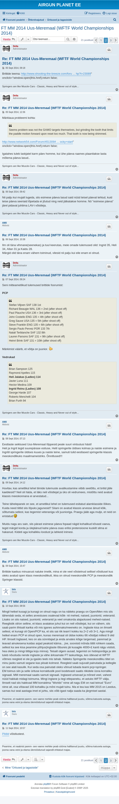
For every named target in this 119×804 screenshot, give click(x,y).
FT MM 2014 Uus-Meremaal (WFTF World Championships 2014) (57, 30)
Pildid (5, 733)
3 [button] (111, 40)
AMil (4, 223)
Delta (15, 46)
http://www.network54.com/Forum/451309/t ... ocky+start (37, 141)
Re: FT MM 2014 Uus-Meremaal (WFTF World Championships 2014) (55, 61)
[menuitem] (20, 13)
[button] (96, 40)
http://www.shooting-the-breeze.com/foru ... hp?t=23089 (56, 73)
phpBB (46, 784)
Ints (14, 589)
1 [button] (101, 40)
